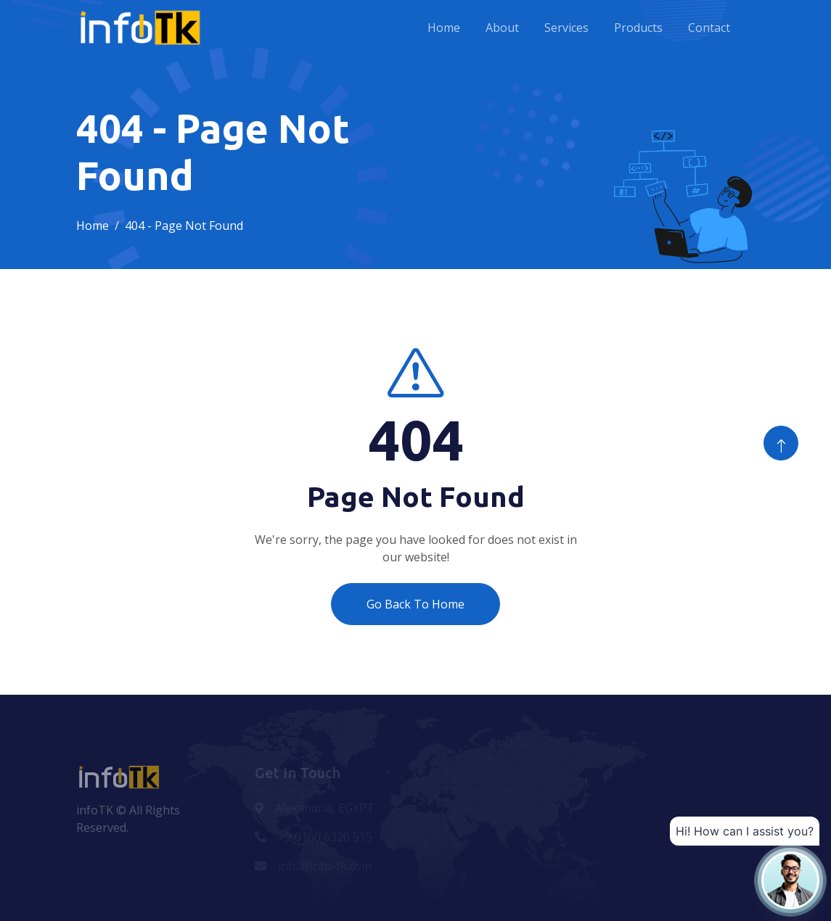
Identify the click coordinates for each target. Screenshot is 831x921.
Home (443, 28)
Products (638, 28)
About (502, 28)
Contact (709, 28)
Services (566, 28)
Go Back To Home (415, 604)
